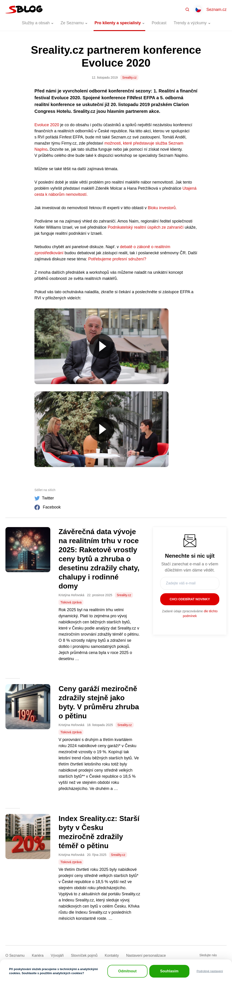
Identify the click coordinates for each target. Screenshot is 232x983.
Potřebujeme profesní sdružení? (117, 259)
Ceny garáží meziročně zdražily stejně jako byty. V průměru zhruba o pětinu (98, 702)
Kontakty (112, 955)
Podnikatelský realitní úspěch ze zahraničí (146, 227)
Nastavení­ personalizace (146, 955)
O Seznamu (14, 955)
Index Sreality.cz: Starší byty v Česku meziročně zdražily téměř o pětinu (98, 832)
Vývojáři (57, 955)
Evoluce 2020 (46, 125)
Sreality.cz (129, 77)
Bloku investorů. (162, 208)
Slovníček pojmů (84, 955)
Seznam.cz (216, 9)
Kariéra (38, 955)
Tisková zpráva (71, 602)
